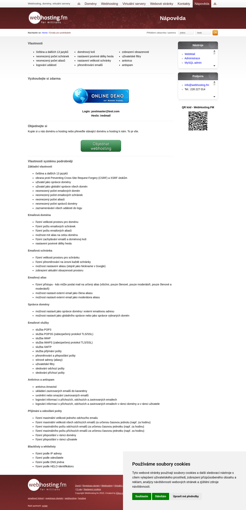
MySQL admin (193, 62)
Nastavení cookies (92, 489)
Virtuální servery (121, 485)
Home (44, 33)
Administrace (192, 58)
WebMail (190, 54)
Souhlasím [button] (141, 496)
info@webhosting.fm (197, 85)
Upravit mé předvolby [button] (186, 496)
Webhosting (107, 485)
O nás (79, 489)
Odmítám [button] (160, 496)
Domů (78, 485)
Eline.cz (120, 493)
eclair (45, 506)
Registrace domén (91, 485)
